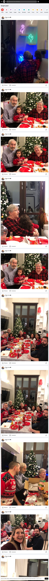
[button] (21, 2)
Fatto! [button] (46, 578)
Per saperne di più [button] (38, 578)
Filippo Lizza (7, 17)
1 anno (6, 18)
